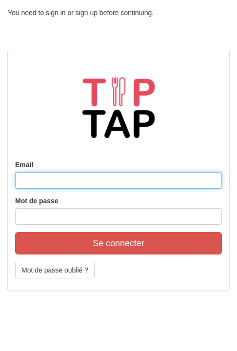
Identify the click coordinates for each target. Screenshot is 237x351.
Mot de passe (37, 201)
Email (24, 165)
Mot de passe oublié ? (54, 270)
